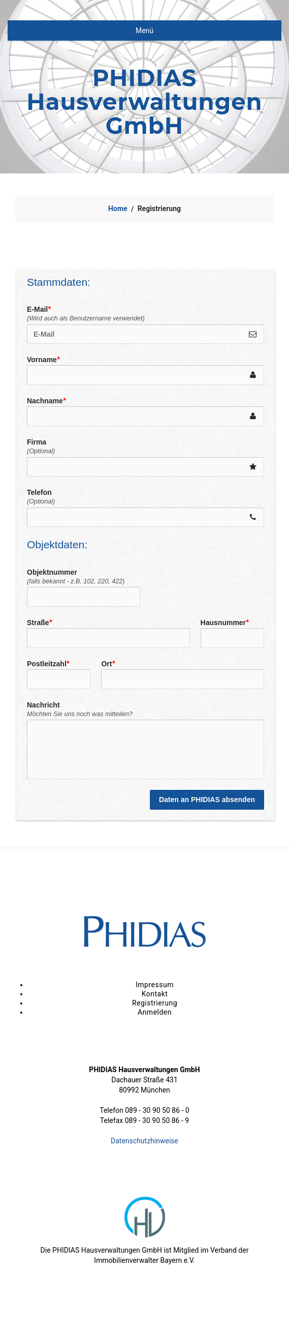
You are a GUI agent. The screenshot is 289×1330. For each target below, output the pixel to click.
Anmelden (155, 1012)
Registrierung (154, 1003)
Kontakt (155, 994)
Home (117, 208)
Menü (144, 30)
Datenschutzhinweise (144, 1141)
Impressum (155, 985)
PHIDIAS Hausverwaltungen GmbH (144, 101)
